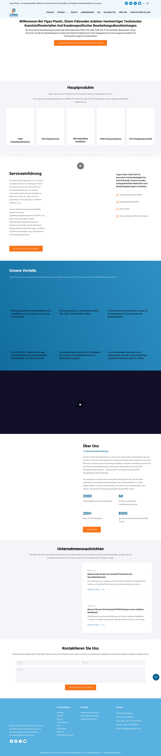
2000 (87, 496)
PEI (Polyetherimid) (50, 138)
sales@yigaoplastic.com (131, 728)
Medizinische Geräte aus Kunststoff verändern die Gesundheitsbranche (109, 576)
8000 (123, 513)
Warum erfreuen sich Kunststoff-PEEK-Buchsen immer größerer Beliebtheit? (115, 611)
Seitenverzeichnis (94, 752)
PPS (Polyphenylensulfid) (140, 138)
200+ (87, 513)
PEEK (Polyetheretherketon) (20, 140)
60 (121, 496)
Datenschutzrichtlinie (112, 752)
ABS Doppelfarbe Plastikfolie (80, 140)
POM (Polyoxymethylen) (110, 138)
